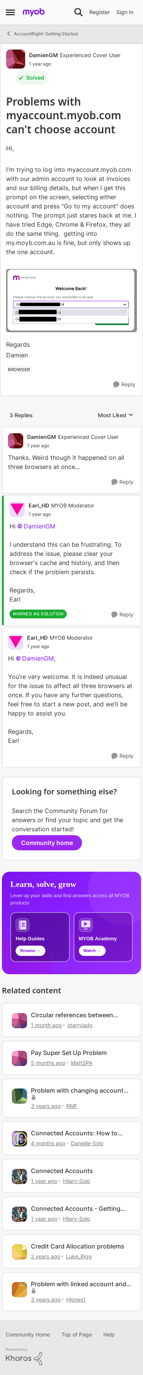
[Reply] (124, 384)
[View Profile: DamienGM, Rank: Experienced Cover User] (15, 59)
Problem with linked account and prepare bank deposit (78, 1284)
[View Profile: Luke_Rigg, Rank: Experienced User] (19, 1252)
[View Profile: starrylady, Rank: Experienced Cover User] (19, 1020)
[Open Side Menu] (10, 12)
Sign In (124, 12)
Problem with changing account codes (77, 1091)
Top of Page (76, 1334)
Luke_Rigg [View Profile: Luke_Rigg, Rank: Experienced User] (79, 1256)
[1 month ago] (46, 1025)
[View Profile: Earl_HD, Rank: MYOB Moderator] (17, 509)
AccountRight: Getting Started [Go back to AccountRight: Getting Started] (42, 33)
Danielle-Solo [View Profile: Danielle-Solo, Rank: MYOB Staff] (87, 1143)
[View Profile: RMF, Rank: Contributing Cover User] (19, 1096)
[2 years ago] (45, 1256)
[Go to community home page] (34, 12)
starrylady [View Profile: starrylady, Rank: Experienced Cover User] (80, 1025)
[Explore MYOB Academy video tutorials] (103, 937)
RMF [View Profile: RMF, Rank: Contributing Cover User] (71, 1105)
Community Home (28, 1334)
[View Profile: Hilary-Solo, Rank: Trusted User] (19, 1176)
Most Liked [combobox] (115, 415)
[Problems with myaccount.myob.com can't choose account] (73, 445)
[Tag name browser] (19, 369)
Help (109, 1334)
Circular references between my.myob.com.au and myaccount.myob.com (72, 1015)
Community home (47, 843)
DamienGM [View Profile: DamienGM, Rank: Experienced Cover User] (43, 55)
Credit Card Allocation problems (77, 1246)
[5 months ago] (48, 1063)
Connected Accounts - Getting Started (76, 1209)
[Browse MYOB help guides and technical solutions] (40, 937)
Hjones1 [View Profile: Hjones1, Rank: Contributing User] (76, 1299)
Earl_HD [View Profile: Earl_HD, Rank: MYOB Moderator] (39, 505)
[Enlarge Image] (71, 300)
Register (99, 12)
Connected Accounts (62, 1171)
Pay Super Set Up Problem (69, 1052)
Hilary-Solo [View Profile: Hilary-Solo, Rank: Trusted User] (76, 1181)
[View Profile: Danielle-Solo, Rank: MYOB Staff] (19, 1138)
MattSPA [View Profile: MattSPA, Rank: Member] (81, 1063)
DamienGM (39, 526)
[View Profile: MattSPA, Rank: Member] (19, 1058)
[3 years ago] (46, 1105)
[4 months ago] (48, 1143)
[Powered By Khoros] (71, 1356)
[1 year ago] (44, 1181)
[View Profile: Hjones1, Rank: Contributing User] (19, 1289)
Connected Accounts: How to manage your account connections (74, 1133)
